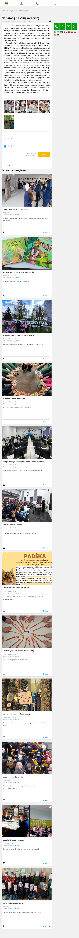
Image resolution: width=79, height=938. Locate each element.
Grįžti (8, 165)
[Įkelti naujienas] (21, 3)
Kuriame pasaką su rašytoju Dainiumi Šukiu (19, 272)
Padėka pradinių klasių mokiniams (16, 588)
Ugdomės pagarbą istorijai (13, 777)
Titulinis (4, 11)
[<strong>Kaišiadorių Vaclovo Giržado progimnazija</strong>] (7, 3)
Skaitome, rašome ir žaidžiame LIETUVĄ (18, 651)
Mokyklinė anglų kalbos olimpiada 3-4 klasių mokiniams (24, 462)
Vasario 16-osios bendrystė (13, 840)
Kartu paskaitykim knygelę (13, 903)
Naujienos (12, 11)
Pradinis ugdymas (23, 11)
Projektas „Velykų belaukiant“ (14, 399)
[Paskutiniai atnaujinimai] (38, 3)
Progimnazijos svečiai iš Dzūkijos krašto (18, 335)
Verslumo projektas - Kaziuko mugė (17, 714)
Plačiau (45, 232)
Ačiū (44, 155)
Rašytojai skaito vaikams (12, 525)
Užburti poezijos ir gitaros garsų (15, 209)
